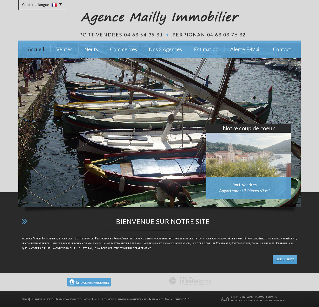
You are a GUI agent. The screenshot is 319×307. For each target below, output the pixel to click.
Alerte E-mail (245, 49)
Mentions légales (118, 299)
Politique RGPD (182, 299)
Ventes (64, 49)
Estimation (206, 49)
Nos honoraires (138, 299)
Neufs (91, 49)
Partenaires (156, 299)
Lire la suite (284, 259)
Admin (168, 299)
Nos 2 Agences (165, 49)
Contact (282, 49)
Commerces (123, 49)
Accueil (36, 49)
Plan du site (99, 299)
